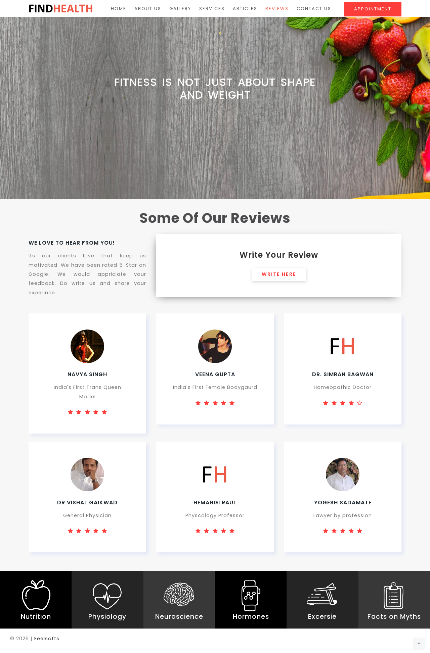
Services (212, 8)
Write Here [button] (279, 274)
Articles (245, 8)
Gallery (180, 8)
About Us (147, 8)
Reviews (277, 8)
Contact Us (314, 8)
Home (118, 8)
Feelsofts (46, 639)
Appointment (372, 9)
